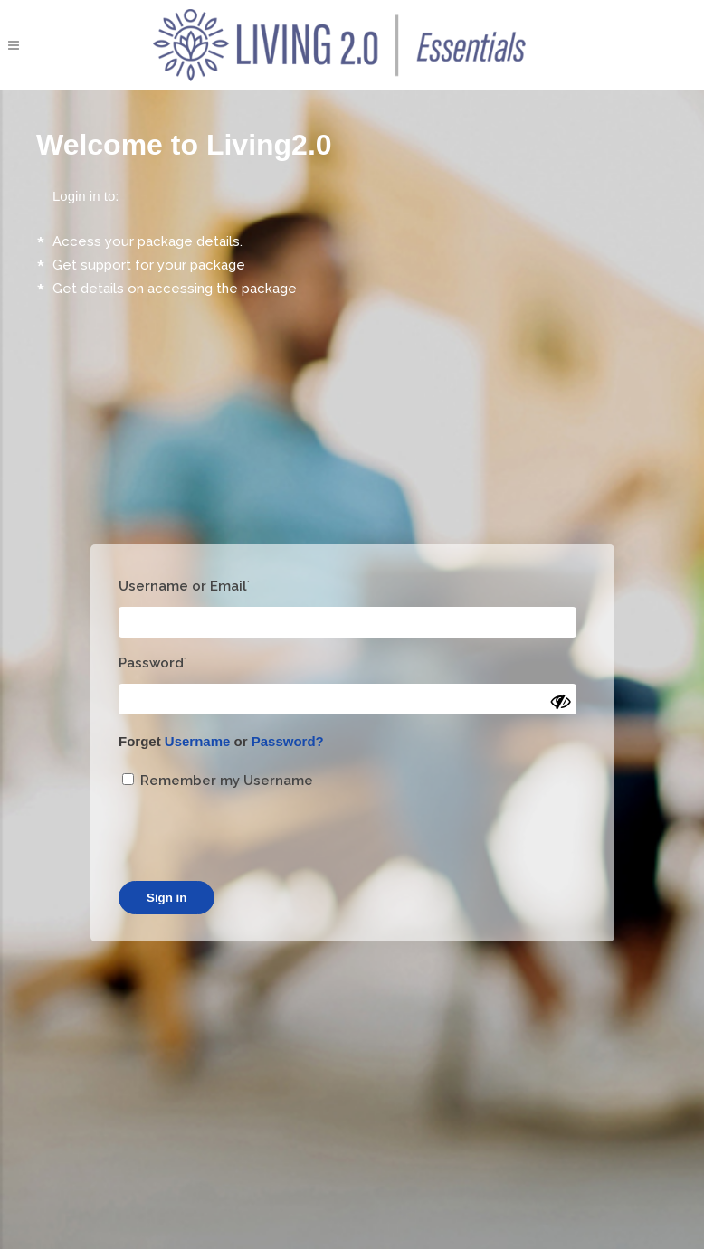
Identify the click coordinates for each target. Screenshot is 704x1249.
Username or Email (184, 586)
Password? (288, 741)
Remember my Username (217, 780)
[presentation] (256, 836)
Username (198, 741)
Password (152, 663)
